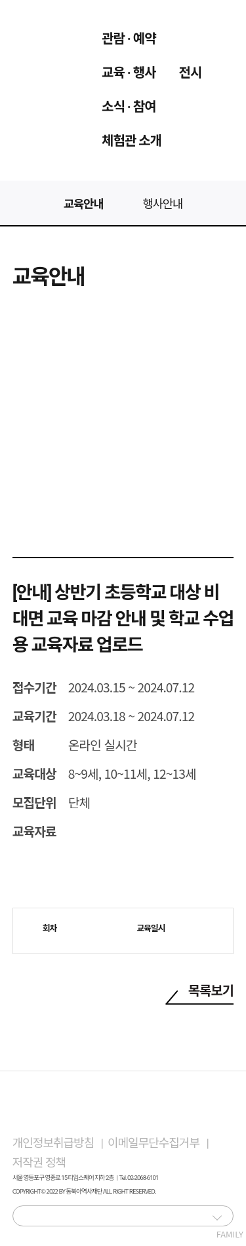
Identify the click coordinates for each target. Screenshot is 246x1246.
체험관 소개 (131, 141)
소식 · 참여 (129, 107)
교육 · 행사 (129, 72)
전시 (190, 72)
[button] (217, 1217)
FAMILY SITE (222, 1219)
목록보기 (211, 991)
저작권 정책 (39, 1162)
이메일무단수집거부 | (160, 1143)
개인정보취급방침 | (60, 1143)
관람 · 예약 (129, 38)
